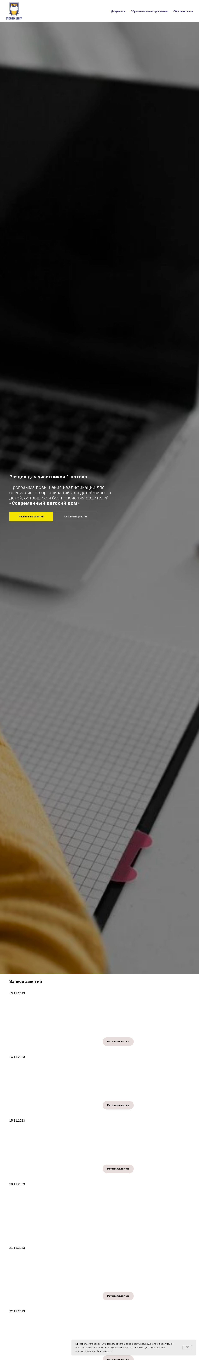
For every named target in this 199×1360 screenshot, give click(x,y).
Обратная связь (183, 11)
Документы (118, 11)
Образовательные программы (149, 11)
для (101, 487)
